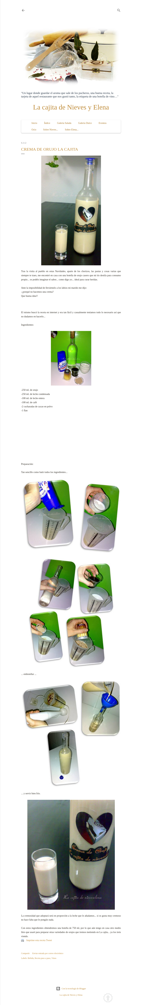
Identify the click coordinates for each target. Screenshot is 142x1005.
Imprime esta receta (35, 940)
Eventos (102, 123)
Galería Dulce (85, 123)
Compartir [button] (25, 953)
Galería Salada (64, 123)
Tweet (49, 940)
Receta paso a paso (42, 958)
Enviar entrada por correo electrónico (47, 953)
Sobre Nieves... (50, 129)
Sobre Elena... (72, 129)
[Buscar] (119, 9)
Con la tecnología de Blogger (71, 989)
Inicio (34, 123)
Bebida (31, 958)
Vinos (53, 958)
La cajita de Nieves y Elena (71, 107)
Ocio (34, 129)
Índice (47, 123)
